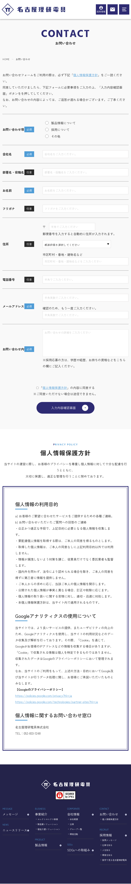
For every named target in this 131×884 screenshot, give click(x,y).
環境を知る (107, 855)
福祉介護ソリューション (49, 829)
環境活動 (74, 834)
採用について (60, 129)
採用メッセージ (109, 840)
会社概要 (74, 819)
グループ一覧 (76, 829)
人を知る (106, 850)
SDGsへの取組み (80, 847)
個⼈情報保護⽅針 (54, 387)
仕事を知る (107, 845)
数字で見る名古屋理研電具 (114, 860)
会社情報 (80, 812)
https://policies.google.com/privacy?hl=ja (43, 696)
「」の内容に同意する (65, 387)
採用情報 (101, 11)
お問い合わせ (113, 812)
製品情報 (48, 843)
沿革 (72, 824)
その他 (55, 136)
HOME (6, 59)
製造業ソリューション (48, 824)
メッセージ (16, 812)
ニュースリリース (16, 828)
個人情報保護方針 (85, 75)
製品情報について (63, 123)
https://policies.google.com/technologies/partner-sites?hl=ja (56, 702)
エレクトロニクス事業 (48, 819)
